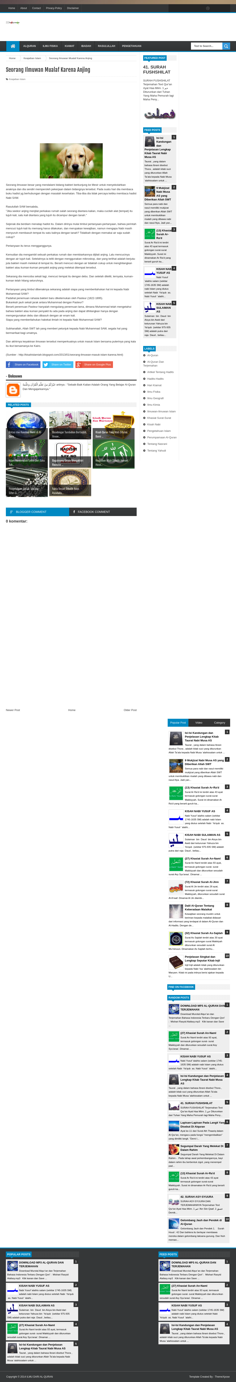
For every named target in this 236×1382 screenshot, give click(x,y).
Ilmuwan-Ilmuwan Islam (161, 411)
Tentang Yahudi (156, 450)
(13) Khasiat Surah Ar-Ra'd (164, 234)
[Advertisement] (154, 27)
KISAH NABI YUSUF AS (195, 1056)
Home (11, 8)
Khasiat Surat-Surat (159, 417)
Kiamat (69, 46)
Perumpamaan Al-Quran (162, 437)
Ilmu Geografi (155, 398)
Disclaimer (73, 8)
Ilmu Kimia (153, 404)
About (23, 8)
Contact (36, 8)
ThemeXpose (222, 1376)
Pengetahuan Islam (159, 430)
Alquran (29, 46)
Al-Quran (152, 355)
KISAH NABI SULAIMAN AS (164, 307)
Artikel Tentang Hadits (160, 372)
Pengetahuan (131, 46)
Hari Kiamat (154, 385)
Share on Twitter (57, 364)
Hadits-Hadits (155, 378)
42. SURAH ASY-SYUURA (196, 1196)
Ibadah (86, 46)
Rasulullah (106, 46)
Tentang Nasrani (157, 443)
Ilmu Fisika (50, 46)
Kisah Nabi (154, 424)
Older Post (130, 710)
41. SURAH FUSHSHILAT (156, 69)
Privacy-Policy (54, 8)
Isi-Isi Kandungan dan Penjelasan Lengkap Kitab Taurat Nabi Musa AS (202, 1079)
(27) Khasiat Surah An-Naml (198, 1033)
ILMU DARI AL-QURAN (40, 1376)
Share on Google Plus (93, 364)
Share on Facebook (22, 364)
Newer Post (13, 710)
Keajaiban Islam (17, 79)
